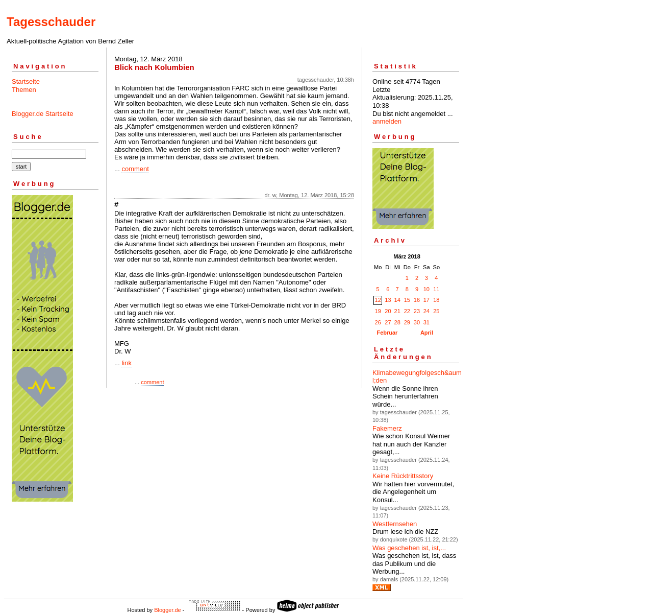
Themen (24, 89)
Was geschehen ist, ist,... (409, 548)
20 (388, 311)
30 (417, 322)
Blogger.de (167, 610)
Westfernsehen (394, 524)
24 (426, 311)
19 (378, 311)
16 (417, 300)
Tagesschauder (51, 22)
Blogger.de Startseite (42, 113)
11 (436, 289)
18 (436, 300)
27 (388, 322)
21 (397, 311)
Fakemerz (387, 428)
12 (378, 300)
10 (426, 289)
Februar (386, 332)
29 (407, 322)
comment (134, 169)
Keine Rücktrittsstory (402, 476)
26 (378, 322)
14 (397, 300)
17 (426, 300)
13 (388, 300)
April (426, 332)
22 (407, 311)
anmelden (386, 121)
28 (397, 322)
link (126, 363)
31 (426, 322)
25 (436, 311)
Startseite (26, 81)
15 (407, 300)
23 (417, 311)
